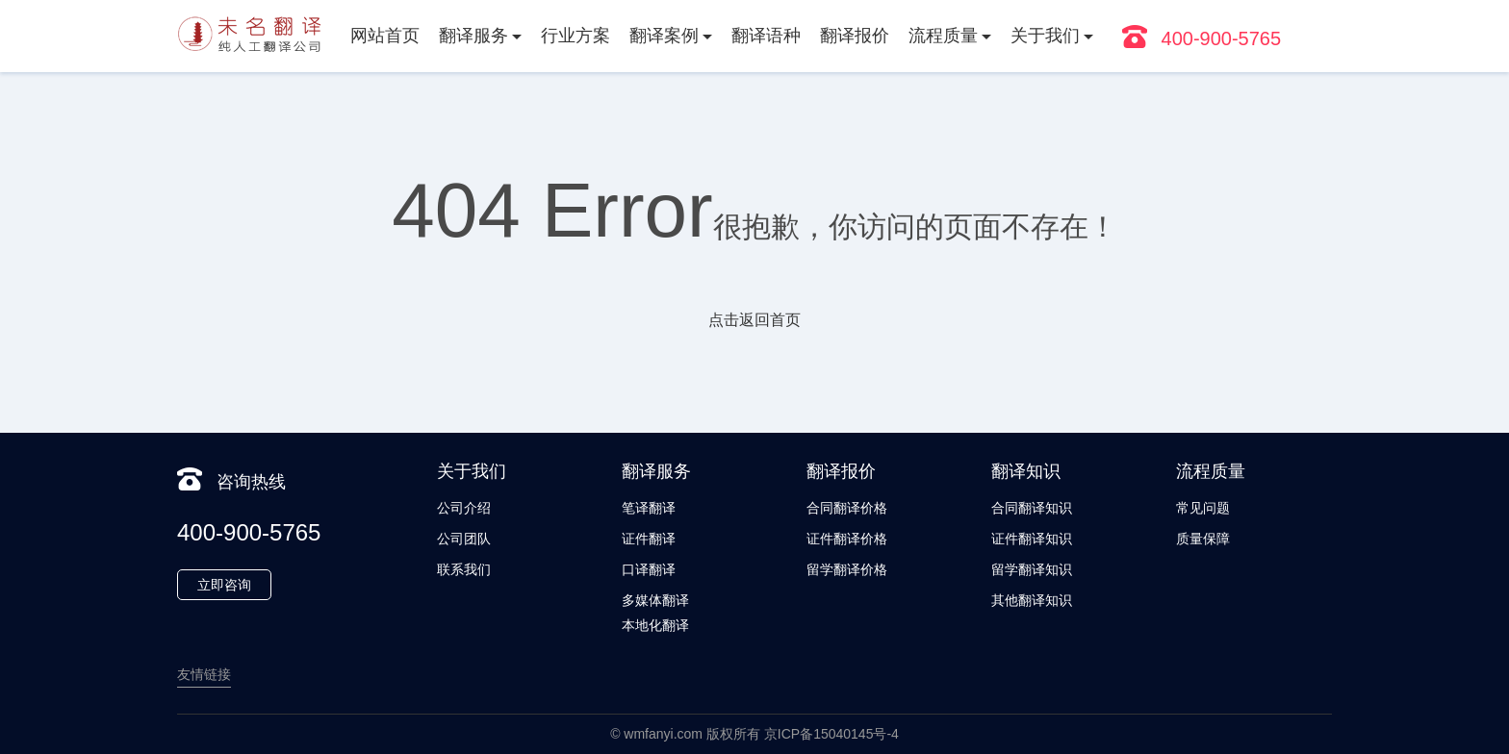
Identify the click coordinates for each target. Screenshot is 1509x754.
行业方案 (575, 35)
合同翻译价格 (846, 507)
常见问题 (1203, 507)
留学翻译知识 (1031, 569)
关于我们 (1045, 35)
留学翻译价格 (846, 569)
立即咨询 (224, 584)
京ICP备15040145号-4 (831, 733)
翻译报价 (854, 35)
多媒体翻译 (655, 600)
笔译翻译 (649, 507)
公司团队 (464, 538)
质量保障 (1203, 538)
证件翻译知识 (1031, 538)
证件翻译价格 (846, 538)
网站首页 (385, 35)
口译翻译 (649, 569)
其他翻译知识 (1031, 600)
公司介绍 (464, 507)
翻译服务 (473, 35)
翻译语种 (766, 35)
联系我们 (464, 569)
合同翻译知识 (1031, 507)
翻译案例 (664, 35)
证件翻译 (649, 538)
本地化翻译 (655, 625)
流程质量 (943, 35)
